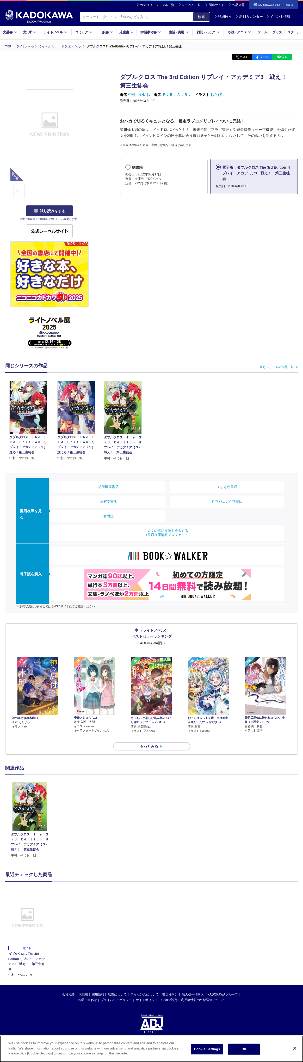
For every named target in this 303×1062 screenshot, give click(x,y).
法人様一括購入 (193, 985)
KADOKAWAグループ (222, 985)
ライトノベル (55, 32)
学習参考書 (150, 32)
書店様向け (170, 985)
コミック (83, 32)
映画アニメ (239, 32)
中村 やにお (139, 95)
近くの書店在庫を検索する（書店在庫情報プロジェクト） (167, 532)
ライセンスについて (145, 985)
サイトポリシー (147, 990)
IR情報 (83, 985)
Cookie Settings (207, 1049)
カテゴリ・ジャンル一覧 (157, 5)
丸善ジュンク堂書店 (227, 501)
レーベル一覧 (191, 5)
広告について (117, 985)
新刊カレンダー (249, 17)
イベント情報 (278, 17)
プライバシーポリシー (116, 990)
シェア (264, 56)
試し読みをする (49, 211)
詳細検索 (223, 17)
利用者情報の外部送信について (203, 990)
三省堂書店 (108, 501)
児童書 (126, 32)
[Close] (294, 1048)
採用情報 (98, 985)
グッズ (277, 32)
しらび (216, 95)
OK (244, 1049)
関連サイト (216, 5)
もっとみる (149, 737)
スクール (293, 32)
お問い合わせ (87, 990)
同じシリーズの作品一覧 (276, 367)
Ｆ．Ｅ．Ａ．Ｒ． (176, 95)
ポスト (244, 56)
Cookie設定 (169, 990)
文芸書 (10, 32)
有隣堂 (108, 516)
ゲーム (262, 32)
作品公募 (238, 5)
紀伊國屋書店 (108, 487)
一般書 (106, 32)
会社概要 (68, 985)
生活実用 (179, 32)
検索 (201, 17)
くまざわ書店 (227, 487)
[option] (29, 810)
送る (284, 56)
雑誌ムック (208, 32)
